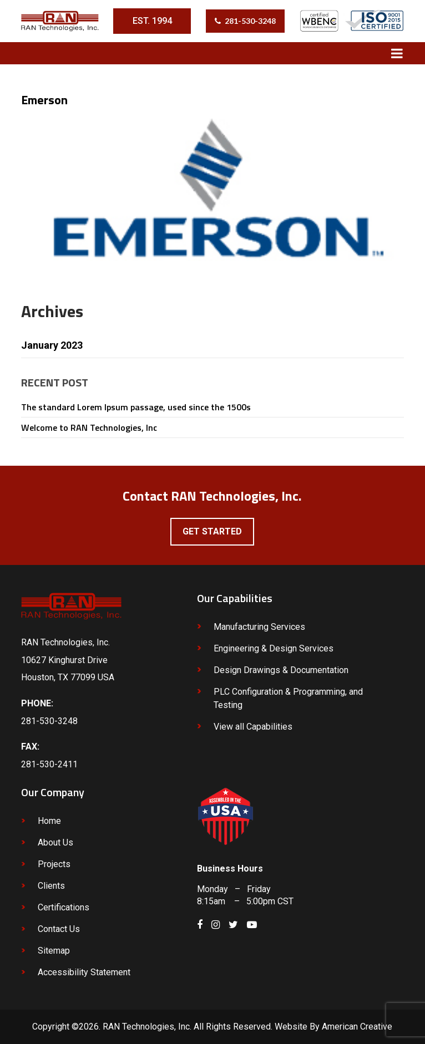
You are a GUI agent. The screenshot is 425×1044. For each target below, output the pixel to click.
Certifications (63, 907)
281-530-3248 (250, 21)
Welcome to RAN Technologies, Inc (89, 427)
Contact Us (59, 929)
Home (49, 821)
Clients (51, 885)
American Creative (357, 1026)
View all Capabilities (253, 726)
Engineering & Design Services (273, 648)
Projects (54, 864)
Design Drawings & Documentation (281, 670)
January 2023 (52, 345)
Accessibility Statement (84, 972)
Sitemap (54, 950)
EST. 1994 (152, 21)
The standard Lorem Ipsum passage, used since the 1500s (136, 407)
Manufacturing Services (259, 627)
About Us (55, 842)
